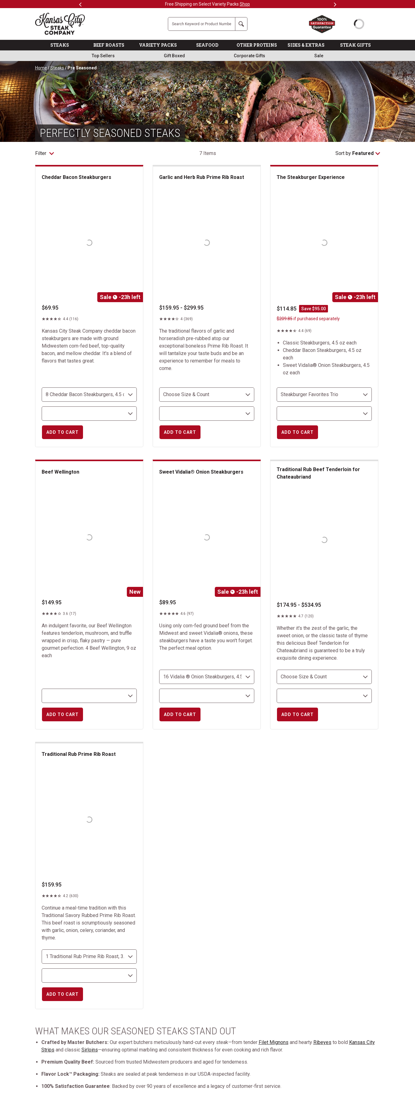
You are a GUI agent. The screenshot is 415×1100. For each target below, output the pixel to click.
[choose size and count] (89, 394)
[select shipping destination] (89, 413)
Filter (44, 153)
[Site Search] (201, 23)
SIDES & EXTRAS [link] (306, 45)
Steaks (57, 67)
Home (41, 67)
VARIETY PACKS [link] (158, 45)
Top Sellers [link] (103, 55)
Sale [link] (318, 55)
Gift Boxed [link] (174, 55)
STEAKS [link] (59, 45)
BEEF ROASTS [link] (108, 45)
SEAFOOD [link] (207, 45)
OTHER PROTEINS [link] (257, 45)
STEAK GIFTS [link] (355, 45)
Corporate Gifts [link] (249, 55)
